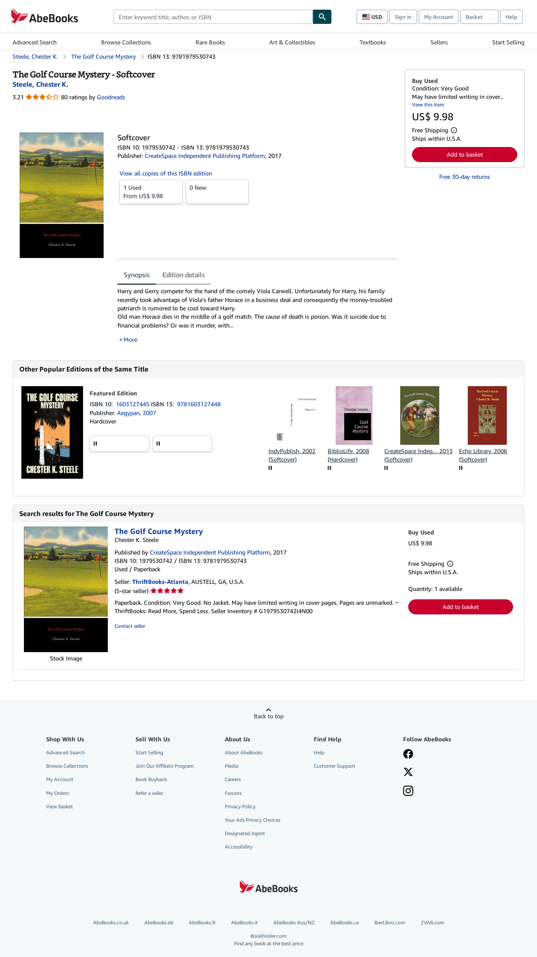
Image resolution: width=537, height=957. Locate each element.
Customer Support (334, 766)
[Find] (322, 17)
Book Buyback (151, 779)
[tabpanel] (257, 315)
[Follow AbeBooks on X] (408, 773)
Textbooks (373, 42)
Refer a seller (149, 793)
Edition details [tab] (183, 275)
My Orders (57, 793)
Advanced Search (35, 42)
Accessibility (239, 847)
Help (511, 16)
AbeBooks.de (158, 922)
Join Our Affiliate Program (165, 766)
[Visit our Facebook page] (408, 755)
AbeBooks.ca (344, 922)
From (151, 191)
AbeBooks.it (244, 922)
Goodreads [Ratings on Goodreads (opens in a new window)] (111, 97)
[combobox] (213, 17)
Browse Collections (126, 42)
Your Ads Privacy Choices (252, 820)
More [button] (130, 339)
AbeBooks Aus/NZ (294, 922)
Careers (233, 779)
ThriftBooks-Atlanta (160, 581)
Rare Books (210, 42)
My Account (438, 16)
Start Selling (508, 42)
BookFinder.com (268, 940)
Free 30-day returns (464, 176)
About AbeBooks (244, 752)
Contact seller (130, 626)
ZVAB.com (432, 922)
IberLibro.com (389, 922)
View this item (428, 104)
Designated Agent (245, 833)
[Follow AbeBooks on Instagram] (408, 791)
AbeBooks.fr (202, 922)
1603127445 (133, 404)
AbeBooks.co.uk (111, 922)
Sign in (403, 16)
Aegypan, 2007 (136, 412)
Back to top (269, 716)
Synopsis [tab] (137, 275)
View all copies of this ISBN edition (166, 173)
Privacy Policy (240, 806)
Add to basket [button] (465, 154)
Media (231, 766)
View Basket (59, 806)
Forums (233, 793)
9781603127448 (199, 404)
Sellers (439, 42)
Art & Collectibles (292, 42)
